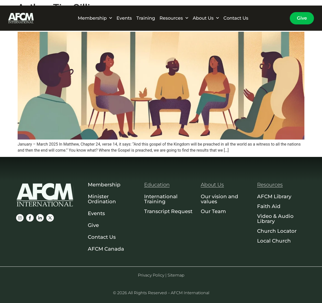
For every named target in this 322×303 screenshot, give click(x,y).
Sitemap (176, 275)
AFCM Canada (106, 248)
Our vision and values (219, 199)
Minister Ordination (102, 199)
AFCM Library (274, 196)
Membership (95, 18)
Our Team (213, 211)
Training (145, 18)
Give (93, 225)
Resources (173, 18)
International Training (161, 199)
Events (124, 18)
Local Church (274, 240)
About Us (206, 18)
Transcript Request (168, 211)
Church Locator (277, 230)
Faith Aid (268, 206)
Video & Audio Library (275, 219)
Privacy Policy (151, 275)
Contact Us (235, 18)
